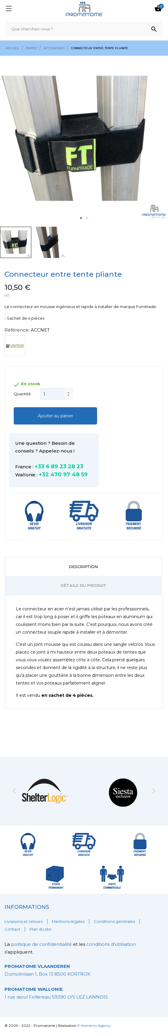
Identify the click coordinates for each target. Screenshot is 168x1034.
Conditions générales (114, 921)
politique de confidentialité (42, 944)
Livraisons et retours (23, 921)
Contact (12, 929)
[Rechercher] (84, 29)
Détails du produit (83, 585)
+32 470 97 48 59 (63, 474)
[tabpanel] (84, 140)
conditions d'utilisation (111, 944)
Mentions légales (68, 921)
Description (83, 566)
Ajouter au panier (55, 416)
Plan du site (40, 929)
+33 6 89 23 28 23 (59, 466)
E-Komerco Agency (94, 1025)
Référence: (16, 330)
